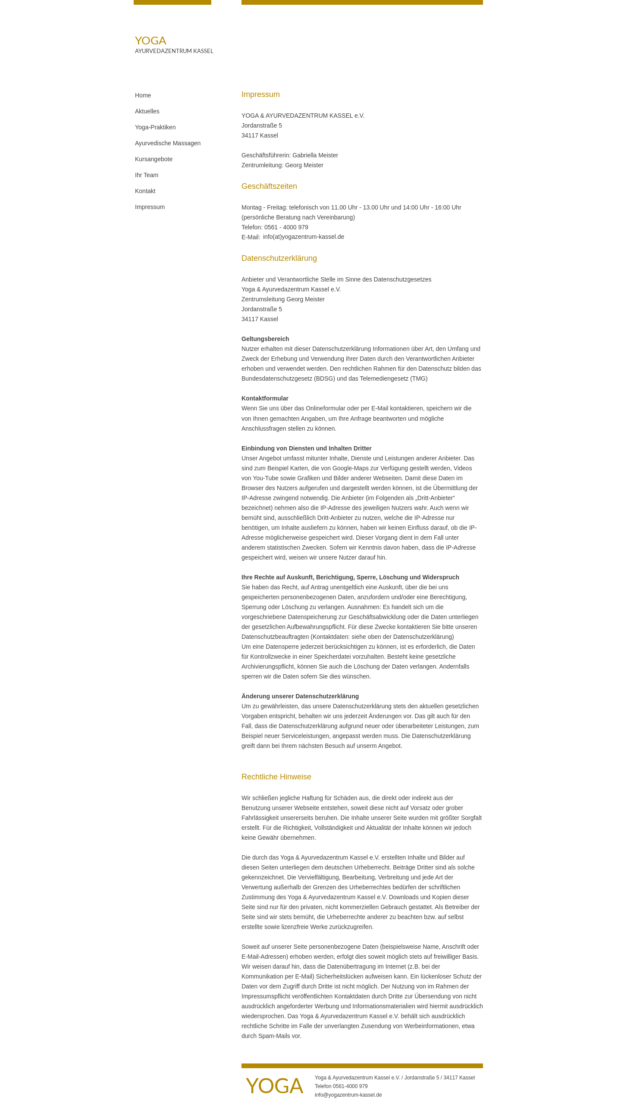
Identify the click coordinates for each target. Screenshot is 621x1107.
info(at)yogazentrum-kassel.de (303, 236)
